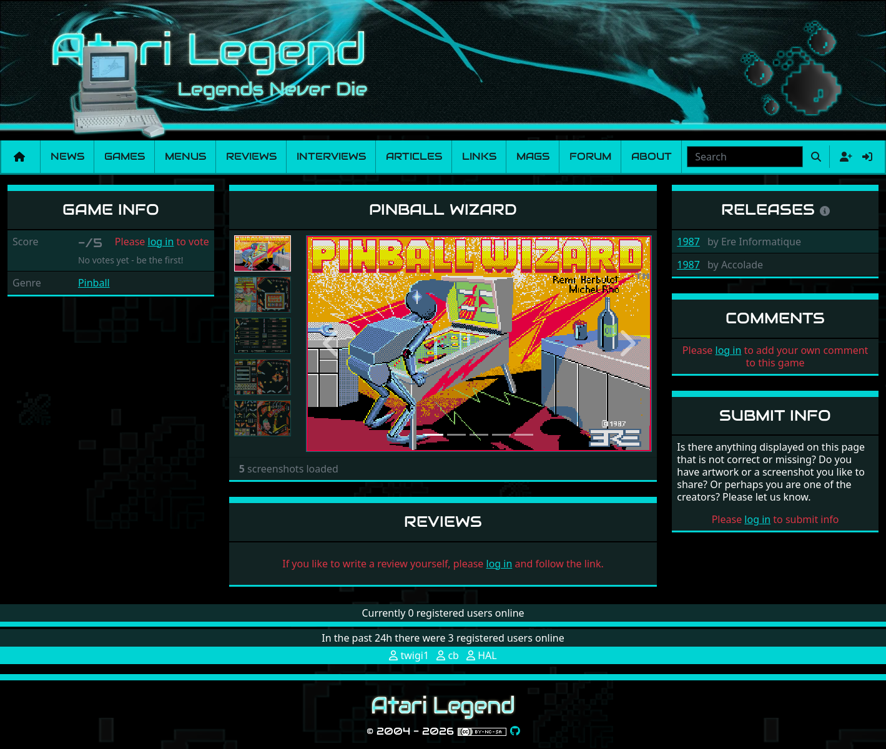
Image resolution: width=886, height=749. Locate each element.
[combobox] (745, 156)
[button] (332, 343)
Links (479, 156)
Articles (414, 156)
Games (124, 156)
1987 (688, 241)
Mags (532, 156)
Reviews (251, 156)
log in (161, 241)
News (67, 156)
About (651, 156)
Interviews (331, 156)
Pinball (94, 283)
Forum (590, 156)
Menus (185, 156)
